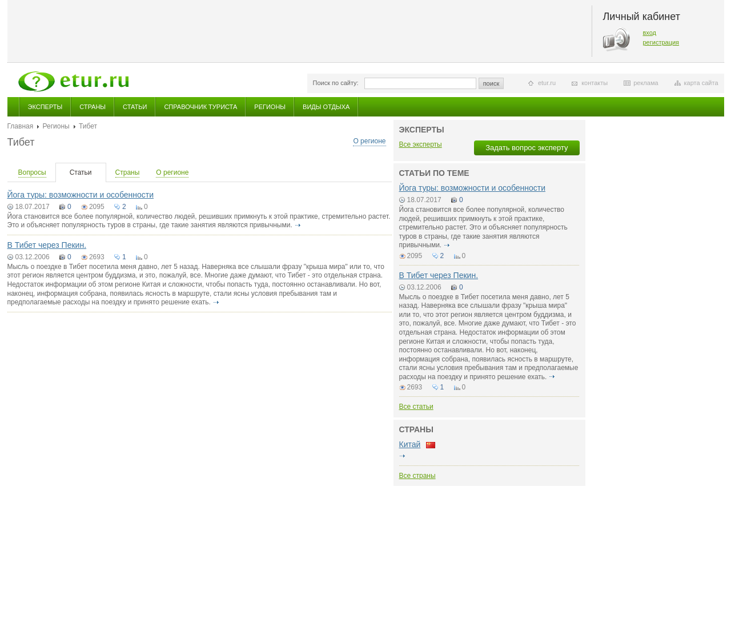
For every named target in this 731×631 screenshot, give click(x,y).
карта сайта (701, 82)
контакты (594, 82)
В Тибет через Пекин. (47, 245)
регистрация (661, 42)
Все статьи (416, 407)
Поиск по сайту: (336, 82)
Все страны (417, 476)
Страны (92, 106)
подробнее (297, 225)
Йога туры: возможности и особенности (80, 194)
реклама (645, 82)
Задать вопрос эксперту (526, 147)
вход (650, 32)
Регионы (270, 106)
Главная (20, 126)
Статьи (135, 106)
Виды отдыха (326, 106)
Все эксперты (420, 144)
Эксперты (45, 106)
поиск (491, 83)
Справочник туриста (200, 106)
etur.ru (547, 82)
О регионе (369, 141)
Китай (410, 444)
